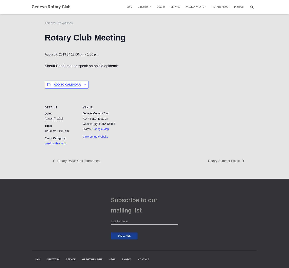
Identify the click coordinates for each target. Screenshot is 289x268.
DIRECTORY (144, 7)
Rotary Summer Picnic (224, 161)
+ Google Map (100, 129)
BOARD (161, 7)
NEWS (112, 259)
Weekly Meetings (55, 143)
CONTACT (143, 259)
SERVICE (175, 7)
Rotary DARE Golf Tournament (78, 161)
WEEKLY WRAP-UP (196, 7)
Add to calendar (67, 84)
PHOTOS (238, 7)
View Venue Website (95, 136)
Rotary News (220, 7)
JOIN (129, 7)
